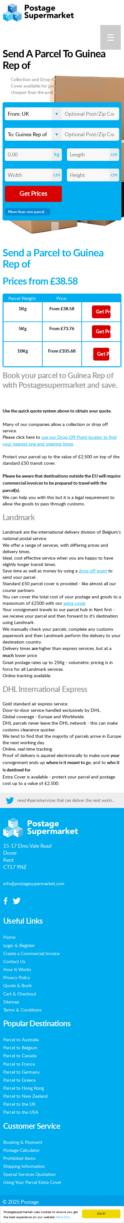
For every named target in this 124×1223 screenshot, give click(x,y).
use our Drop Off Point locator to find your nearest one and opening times (60, 440)
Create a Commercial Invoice (31, 953)
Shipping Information (24, 1166)
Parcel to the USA (20, 1112)
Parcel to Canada (20, 1055)
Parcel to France (19, 1064)
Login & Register (19, 945)
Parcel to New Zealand (25, 1096)
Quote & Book (17, 985)
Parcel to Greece (19, 1080)
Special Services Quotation (29, 1174)
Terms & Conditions (22, 1009)
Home (9, 937)
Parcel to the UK (19, 1104)
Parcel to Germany (21, 1072)
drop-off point (93, 570)
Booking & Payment (22, 1142)
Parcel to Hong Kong (23, 1088)
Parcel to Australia (21, 1039)
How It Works (17, 969)
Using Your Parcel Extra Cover (32, 1182)
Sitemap (11, 1001)
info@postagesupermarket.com (33, 883)
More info (62, 1217)
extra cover (74, 603)
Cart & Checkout (19, 993)
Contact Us (14, 961)
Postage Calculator (21, 1150)
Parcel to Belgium (20, 1047)
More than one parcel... (27, 212)
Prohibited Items (19, 1158)
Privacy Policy (16, 977)
